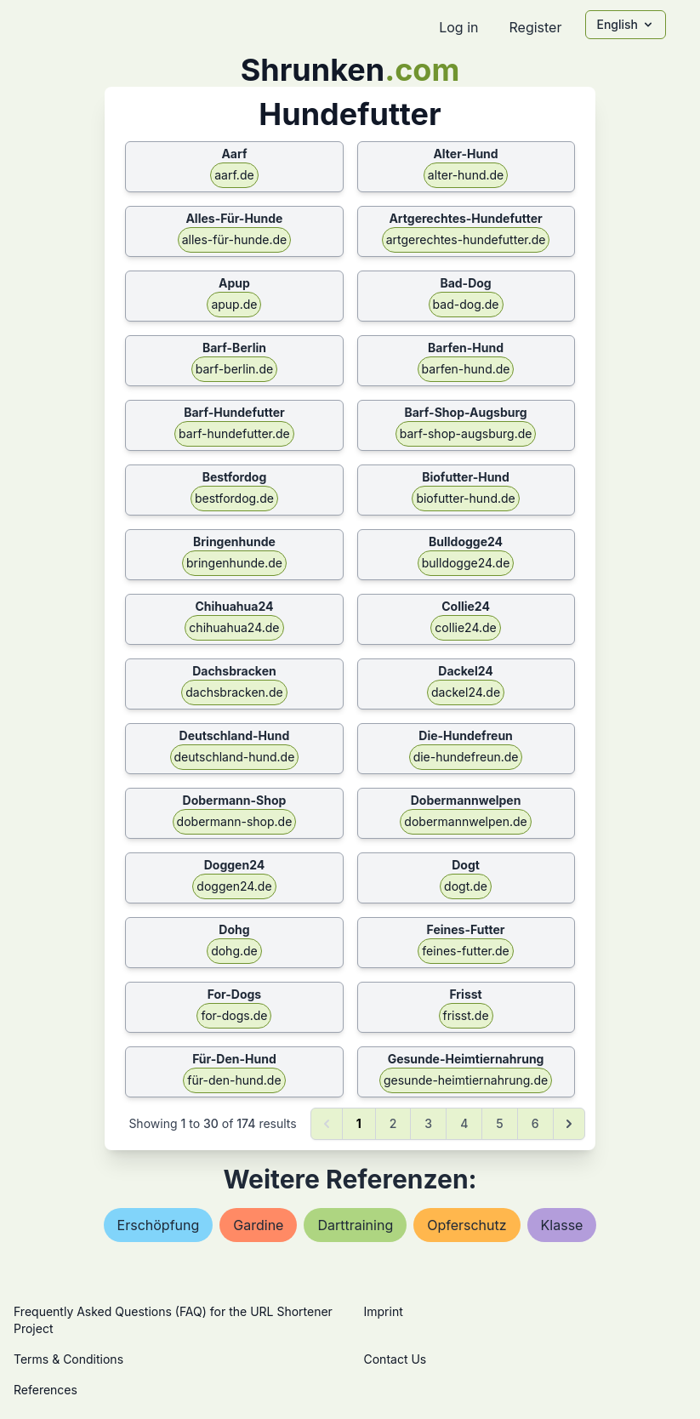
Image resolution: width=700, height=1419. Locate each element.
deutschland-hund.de (234, 756)
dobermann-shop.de (235, 821)
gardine (258, 1225)
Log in (458, 27)
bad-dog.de (466, 304)
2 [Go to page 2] (393, 1123)
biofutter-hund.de (465, 498)
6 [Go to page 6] (535, 1123)
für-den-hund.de (234, 1080)
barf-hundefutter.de (234, 433)
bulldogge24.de (466, 563)
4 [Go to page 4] (464, 1123)
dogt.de (465, 886)
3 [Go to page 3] (428, 1123)
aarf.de (233, 175)
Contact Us (395, 1359)
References (45, 1389)
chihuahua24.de (234, 627)
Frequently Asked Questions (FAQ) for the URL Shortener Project (173, 1320)
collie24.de (465, 627)
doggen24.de (233, 886)
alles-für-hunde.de (234, 239)
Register (535, 27)
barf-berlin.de (234, 369)
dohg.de (234, 950)
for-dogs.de (234, 1015)
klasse (562, 1225)
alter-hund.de (466, 175)
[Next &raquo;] (569, 1124)
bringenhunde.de (234, 563)
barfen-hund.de (466, 369)
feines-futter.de (465, 950)
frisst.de (466, 1015)
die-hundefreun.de (466, 756)
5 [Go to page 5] (499, 1123)
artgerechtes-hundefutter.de (466, 239)
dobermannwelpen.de (465, 821)
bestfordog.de (234, 498)
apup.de (234, 304)
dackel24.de (465, 692)
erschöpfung (158, 1225)
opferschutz (466, 1225)
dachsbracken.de (233, 692)
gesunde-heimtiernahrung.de (466, 1080)
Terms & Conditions (68, 1359)
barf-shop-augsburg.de (466, 433)
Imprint (383, 1311)
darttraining (355, 1225)
